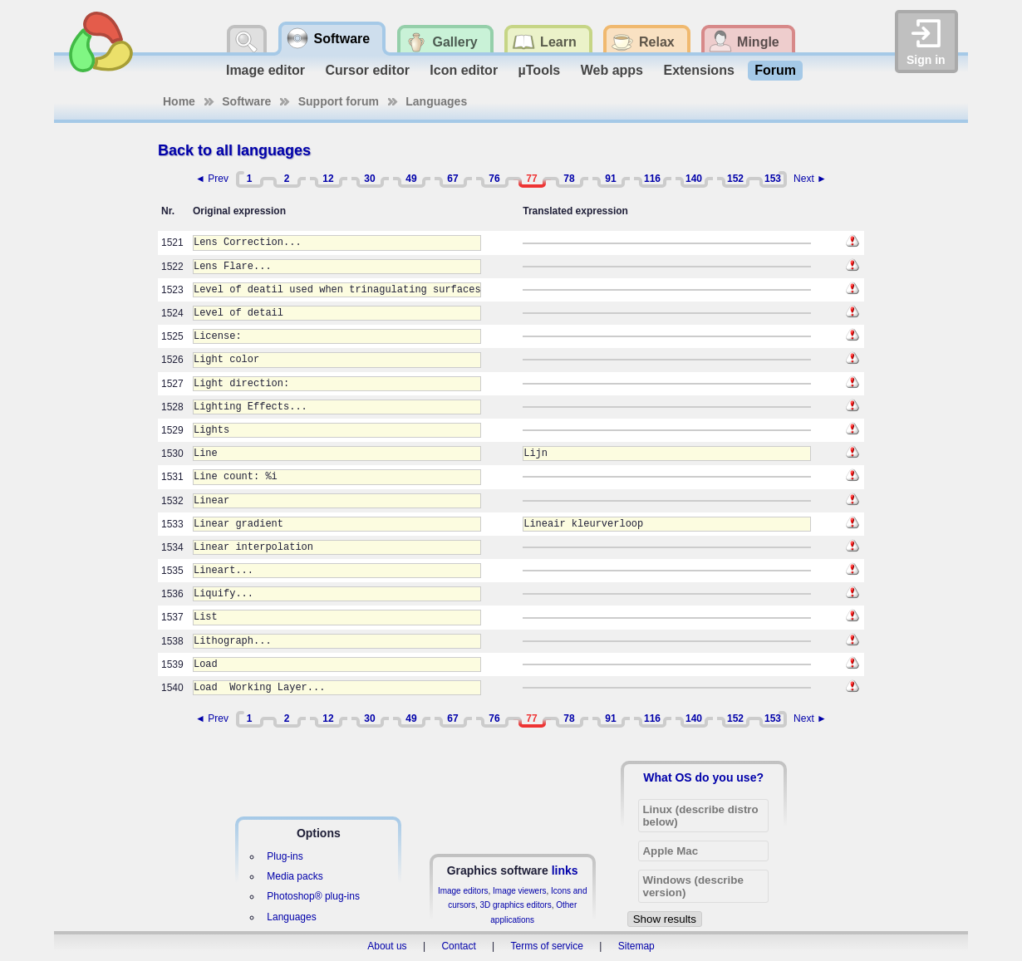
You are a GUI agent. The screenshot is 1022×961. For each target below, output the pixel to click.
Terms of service (547, 946)
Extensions (698, 70)
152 (735, 178)
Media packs (294, 876)
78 (568, 178)
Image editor (265, 70)
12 (327, 178)
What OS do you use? (703, 777)
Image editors (463, 890)
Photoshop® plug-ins (313, 896)
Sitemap (636, 946)
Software (246, 101)
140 (693, 178)
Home (179, 101)
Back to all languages (234, 150)
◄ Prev (211, 178)
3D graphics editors (515, 905)
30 (369, 178)
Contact (458, 946)
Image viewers (519, 890)
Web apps (612, 70)
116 (652, 178)
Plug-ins (284, 856)
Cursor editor (368, 70)
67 (452, 178)
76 (494, 178)
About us (386, 946)
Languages (436, 101)
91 (610, 178)
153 (772, 178)
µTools (539, 70)
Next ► (810, 178)
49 (410, 178)
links (565, 870)
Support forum (338, 101)
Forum (775, 70)
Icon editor (464, 70)
